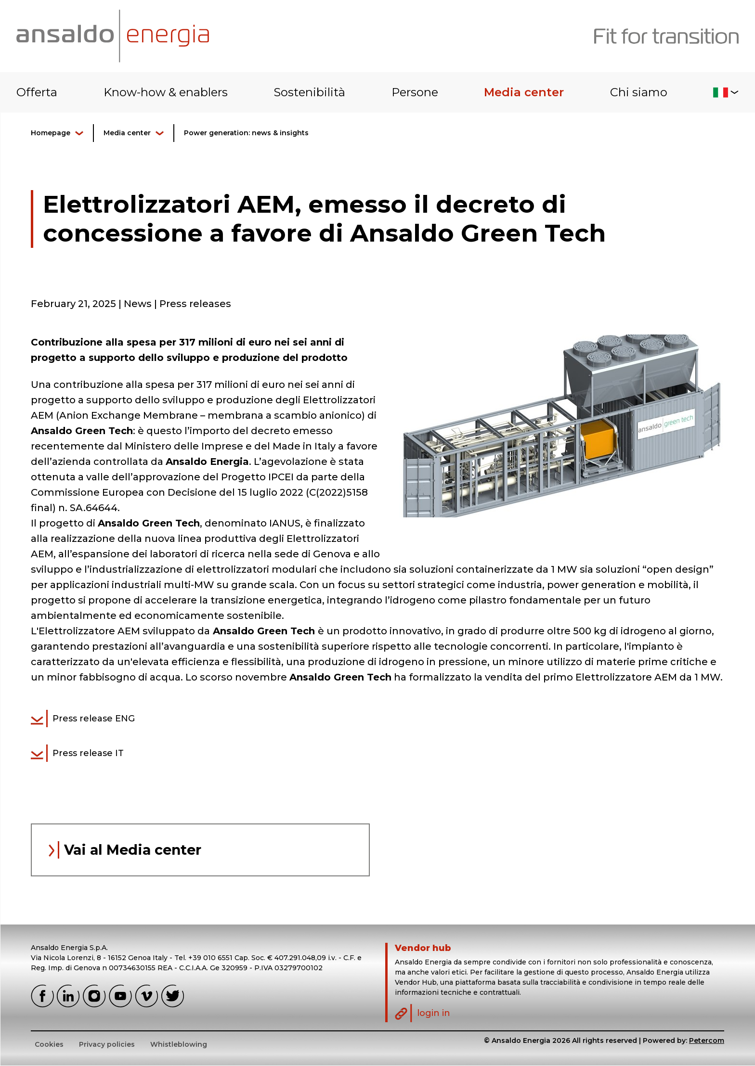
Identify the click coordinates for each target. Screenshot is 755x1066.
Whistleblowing (178, 1044)
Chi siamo (638, 92)
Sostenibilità (309, 92)
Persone (414, 92)
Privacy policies (107, 1044)
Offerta (36, 92)
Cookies (49, 1044)
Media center (524, 92)
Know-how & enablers (166, 92)
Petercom (706, 1041)
